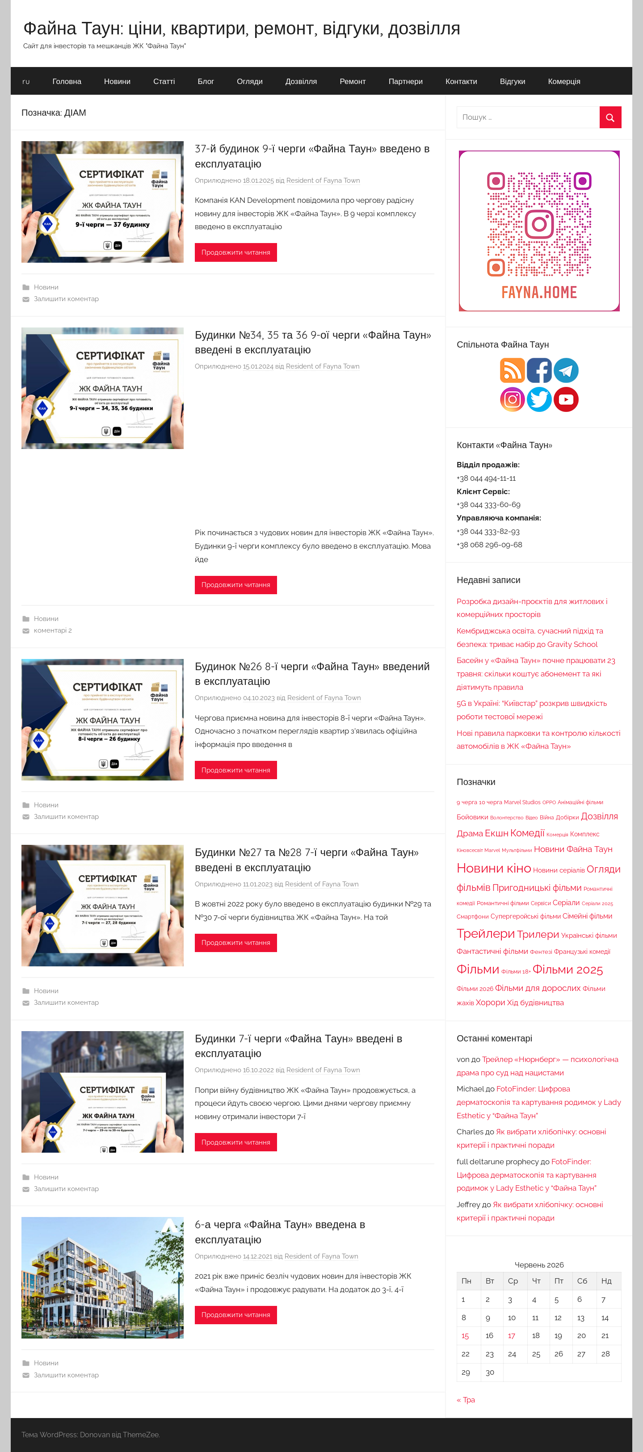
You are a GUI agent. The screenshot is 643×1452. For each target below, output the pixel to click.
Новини (117, 81)
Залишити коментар (66, 299)
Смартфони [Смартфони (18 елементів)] (473, 916)
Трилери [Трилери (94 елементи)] (538, 934)
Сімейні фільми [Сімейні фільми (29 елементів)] (588, 916)
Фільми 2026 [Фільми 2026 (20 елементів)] (475, 988)
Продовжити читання (236, 252)
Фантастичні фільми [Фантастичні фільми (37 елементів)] (492, 951)
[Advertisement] (314, 450)
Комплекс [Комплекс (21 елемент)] (585, 834)
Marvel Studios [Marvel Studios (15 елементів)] (522, 802)
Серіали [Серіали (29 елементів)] (566, 902)
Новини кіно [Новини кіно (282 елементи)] (494, 868)
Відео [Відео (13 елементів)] (531, 817)
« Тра (466, 1399)
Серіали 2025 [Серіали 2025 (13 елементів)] (597, 903)
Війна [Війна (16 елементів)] (547, 817)
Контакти (461, 81)
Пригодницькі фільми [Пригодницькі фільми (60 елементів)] (537, 887)
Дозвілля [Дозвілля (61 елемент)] (599, 816)
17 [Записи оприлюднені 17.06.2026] (511, 1335)
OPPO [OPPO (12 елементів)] (549, 802)
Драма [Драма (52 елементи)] (470, 833)
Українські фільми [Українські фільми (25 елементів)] (589, 935)
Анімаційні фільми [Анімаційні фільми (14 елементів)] (580, 802)
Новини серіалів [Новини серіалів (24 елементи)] (559, 870)
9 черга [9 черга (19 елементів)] (467, 802)
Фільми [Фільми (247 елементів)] (478, 969)
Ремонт (353, 81)
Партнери (406, 81)
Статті (164, 81)
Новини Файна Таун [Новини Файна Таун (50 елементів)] (573, 849)
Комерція (564, 81)
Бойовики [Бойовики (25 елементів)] (472, 817)
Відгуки (512, 81)
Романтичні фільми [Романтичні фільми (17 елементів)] (503, 903)
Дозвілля (301, 81)
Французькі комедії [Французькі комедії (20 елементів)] (582, 951)
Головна (67, 81)
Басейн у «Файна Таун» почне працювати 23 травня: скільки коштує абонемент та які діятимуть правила (536, 674)
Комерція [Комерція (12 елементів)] (557, 834)
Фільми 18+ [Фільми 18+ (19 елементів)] (516, 971)
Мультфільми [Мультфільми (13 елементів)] (517, 850)
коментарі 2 (53, 630)
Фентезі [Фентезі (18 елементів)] (541, 951)
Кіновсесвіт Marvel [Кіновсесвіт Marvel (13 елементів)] (478, 850)
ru (26, 81)
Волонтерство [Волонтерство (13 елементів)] (507, 817)
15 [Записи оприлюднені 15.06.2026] (465, 1335)
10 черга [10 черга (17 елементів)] (490, 802)
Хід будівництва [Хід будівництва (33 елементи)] (535, 1002)
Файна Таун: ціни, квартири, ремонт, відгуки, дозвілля (242, 28)
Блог (206, 81)
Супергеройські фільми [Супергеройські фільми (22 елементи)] (526, 916)
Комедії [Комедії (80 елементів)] (527, 833)
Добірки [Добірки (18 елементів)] (567, 817)
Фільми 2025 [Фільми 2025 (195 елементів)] (568, 969)
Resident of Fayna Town (323, 180)
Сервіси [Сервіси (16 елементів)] (541, 903)
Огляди (250, 81)
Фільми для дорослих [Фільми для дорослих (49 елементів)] (538, 988)
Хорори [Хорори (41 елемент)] (490, 1002)
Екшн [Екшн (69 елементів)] (497, 833)
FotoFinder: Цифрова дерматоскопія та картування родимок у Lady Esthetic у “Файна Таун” (539, 1102)
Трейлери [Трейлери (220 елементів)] (486, 933)
